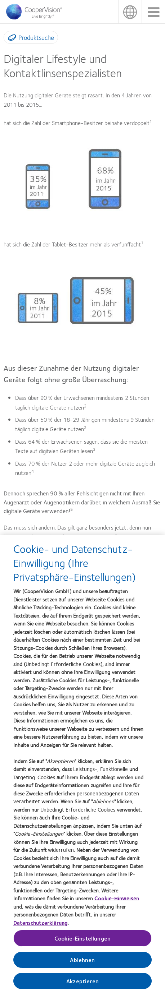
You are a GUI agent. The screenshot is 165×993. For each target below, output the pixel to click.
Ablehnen (82, 961)
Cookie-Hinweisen (116, 900)
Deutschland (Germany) (130, 11)
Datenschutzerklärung (40, 924)
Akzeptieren (82, 983)
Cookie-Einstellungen (82, 940)
